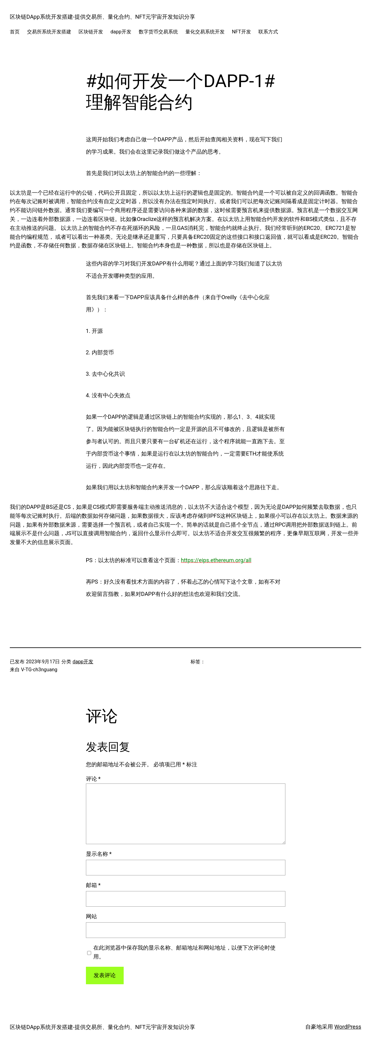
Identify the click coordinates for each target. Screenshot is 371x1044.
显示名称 (99, 854)
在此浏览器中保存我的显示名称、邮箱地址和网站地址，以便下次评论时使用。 (184, 952)
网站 (91, 916)
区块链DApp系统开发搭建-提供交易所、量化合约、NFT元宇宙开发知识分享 (102, 16)
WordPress (347, 1026)
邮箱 (93, 885)
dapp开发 (82, 662)
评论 (93, 778)
